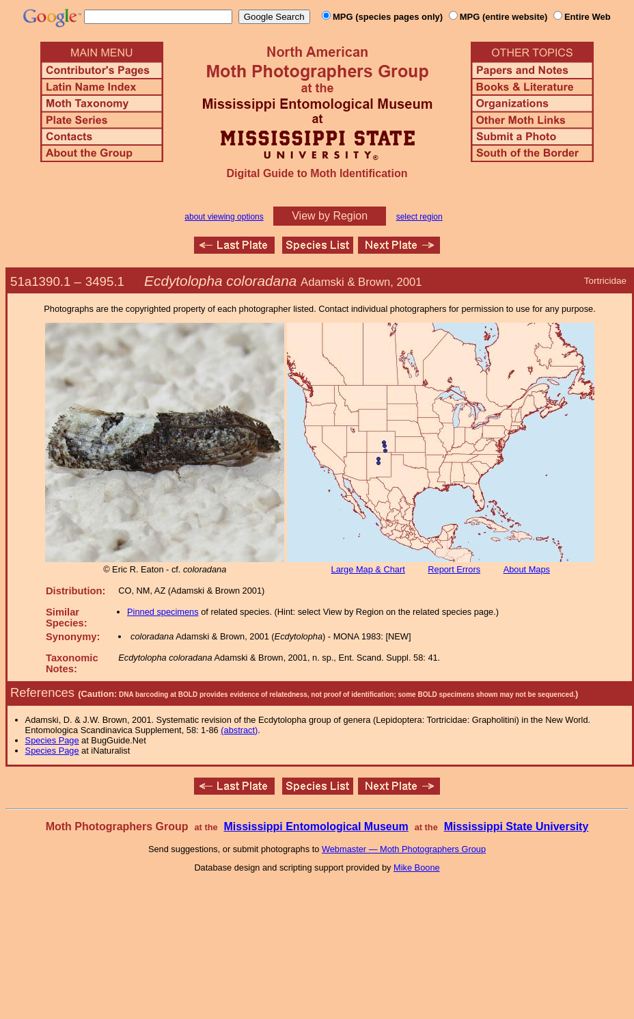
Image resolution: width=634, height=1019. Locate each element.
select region (419, 217)
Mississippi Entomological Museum (315, 826)
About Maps (527, 569)
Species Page (52, 740)
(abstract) (239, 730)
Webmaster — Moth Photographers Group (404, 849)
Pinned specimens (163, 612)
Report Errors (454, 569)
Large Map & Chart (368, 569)
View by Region (330, 216)
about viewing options (223, 217)
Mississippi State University (516, 826)
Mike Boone (417, 867)
